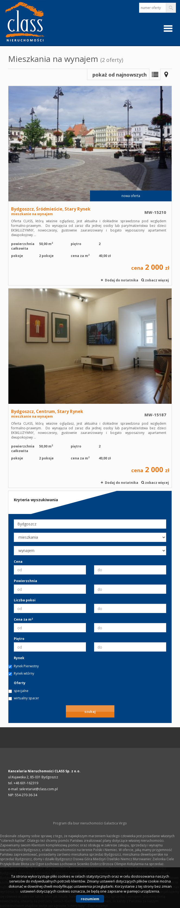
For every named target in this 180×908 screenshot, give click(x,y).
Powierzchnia (25, 581)
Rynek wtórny (24, 673)
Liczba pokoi (25, 600)
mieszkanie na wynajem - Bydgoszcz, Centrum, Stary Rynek (90, 388)
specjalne (21, 690)
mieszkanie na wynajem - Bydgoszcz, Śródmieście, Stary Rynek (90, 185)
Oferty (19, 683)
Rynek (19, 658)
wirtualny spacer (26, 698)
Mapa (166, 74)
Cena (18, 561)
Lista (154, 74)
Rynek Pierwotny (26, 666)
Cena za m (23, 619)
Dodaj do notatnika (121, 280)
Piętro (19, 638)
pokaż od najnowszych (119, 74)
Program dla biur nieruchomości (78, 823)
